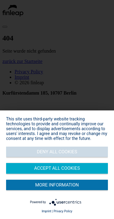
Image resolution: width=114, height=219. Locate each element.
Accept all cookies (57, 168)
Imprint (46, 211)
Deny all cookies (57, 152)
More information (57, 185)
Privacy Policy (63, 211)
